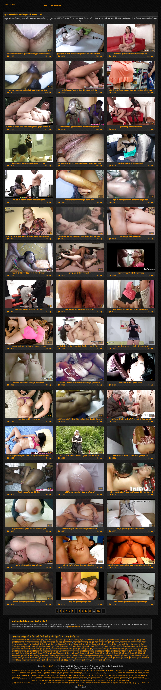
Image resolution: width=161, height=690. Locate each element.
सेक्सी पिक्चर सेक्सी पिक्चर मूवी (63, 653)
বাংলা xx (125, 670)
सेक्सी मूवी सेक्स (114, 678)
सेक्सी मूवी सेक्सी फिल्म (73, 678)
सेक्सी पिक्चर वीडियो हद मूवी (42, 653)
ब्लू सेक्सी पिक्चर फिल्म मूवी (128, 644)
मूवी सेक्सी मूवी (16, 678)
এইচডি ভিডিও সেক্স (131, 675)
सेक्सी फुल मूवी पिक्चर (57, 656)
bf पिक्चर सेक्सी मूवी (19, 640)
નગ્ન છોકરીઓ (35, 675)
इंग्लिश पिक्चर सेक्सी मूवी (93, 640)
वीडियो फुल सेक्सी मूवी (62, 675)
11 (90, 611)
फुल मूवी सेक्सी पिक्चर (96, 642)
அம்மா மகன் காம (112, 680)
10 (86, 611)
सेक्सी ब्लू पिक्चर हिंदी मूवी (114, 656)
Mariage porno (80, 683)
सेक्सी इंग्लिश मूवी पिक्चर (59, 649)
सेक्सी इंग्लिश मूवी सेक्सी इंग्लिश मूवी (80, 649)
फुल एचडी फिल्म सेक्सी (47, 642)
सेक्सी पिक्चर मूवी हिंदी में (119, 651)
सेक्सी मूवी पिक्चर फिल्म (26, 658)
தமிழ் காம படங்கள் (82, 670)
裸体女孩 (15, 683)
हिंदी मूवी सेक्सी (64, 673)
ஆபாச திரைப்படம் (95, 673)
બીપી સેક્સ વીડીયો (40, 670)
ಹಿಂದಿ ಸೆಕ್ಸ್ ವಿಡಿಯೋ (89, 680)
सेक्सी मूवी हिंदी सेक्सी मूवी (136, 678)
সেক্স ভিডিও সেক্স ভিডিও (43, 678)
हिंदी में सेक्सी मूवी (143, 675)
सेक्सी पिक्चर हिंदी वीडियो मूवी (135, 653)
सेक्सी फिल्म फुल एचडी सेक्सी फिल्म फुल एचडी (55, 680)
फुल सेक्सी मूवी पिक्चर (112, 642)
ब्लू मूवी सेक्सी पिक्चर (111, 644)
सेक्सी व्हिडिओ (133, 670)
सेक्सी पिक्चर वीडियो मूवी (24, 653)
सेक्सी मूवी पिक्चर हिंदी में (132, 658)
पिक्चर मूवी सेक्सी (10, 4)
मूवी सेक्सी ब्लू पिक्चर (109, 646)
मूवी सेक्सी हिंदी (124, 678)
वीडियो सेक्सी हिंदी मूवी (76, 673)
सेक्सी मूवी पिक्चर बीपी (62, 658)
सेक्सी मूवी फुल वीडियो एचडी (31, 660)
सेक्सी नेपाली (83, 678)
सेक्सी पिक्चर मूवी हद (87, 651)
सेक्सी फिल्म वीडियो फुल (59, 678)
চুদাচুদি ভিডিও (52, 683)
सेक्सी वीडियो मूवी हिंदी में (48, 675)
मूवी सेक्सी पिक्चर (75, 646)
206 (98, 611)
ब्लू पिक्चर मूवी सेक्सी (63, 644)
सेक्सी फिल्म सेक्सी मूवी (23, 675)
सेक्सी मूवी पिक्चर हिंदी (116, 658)
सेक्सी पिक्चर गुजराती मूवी (118, 649)
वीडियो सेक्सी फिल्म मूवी (75, 680)
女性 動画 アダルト (128, 683)
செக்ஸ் (85, 673)
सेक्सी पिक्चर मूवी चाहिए (51, 651)
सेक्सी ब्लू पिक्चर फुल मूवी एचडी (94, 656)
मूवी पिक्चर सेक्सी (45, 646)
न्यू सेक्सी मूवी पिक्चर (32, 642)
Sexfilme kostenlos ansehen (94, 683)
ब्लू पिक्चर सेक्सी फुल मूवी (79, 644)
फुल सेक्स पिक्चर (124, 680)
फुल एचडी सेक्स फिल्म (80, 642)
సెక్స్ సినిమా (141, 670)
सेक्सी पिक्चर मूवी (36, 651)
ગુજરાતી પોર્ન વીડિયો (18, 670)
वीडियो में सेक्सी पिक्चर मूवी (126, 646)
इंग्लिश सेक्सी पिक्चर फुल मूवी (129, 640)
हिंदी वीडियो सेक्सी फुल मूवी (51, 673)
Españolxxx (60, 683)
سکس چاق (138, 683)
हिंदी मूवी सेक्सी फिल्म (94, 678)
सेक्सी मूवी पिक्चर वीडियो (79, 658)
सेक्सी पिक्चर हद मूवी (82, 653)
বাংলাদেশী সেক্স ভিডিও (54, 670)
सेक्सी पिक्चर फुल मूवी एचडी (137, 649)
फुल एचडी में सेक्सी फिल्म (64, 642)
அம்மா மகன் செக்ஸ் (28, 678)
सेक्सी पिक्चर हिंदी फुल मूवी (99, 653)
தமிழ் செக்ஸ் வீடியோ (110, 673)
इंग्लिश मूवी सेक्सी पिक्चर (110, 640)
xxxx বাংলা (118, 670)
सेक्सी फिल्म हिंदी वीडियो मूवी (117, 675)
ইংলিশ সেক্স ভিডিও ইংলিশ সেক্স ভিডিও (130, 673)
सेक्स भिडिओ (110, 670)
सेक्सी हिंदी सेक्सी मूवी (75, 675)
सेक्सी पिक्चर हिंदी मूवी (116, 653)
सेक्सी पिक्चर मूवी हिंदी (102, 651)
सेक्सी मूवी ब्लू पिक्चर (49, 660)
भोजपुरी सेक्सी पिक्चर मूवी (29, 646)
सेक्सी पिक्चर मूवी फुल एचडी (69, 651)
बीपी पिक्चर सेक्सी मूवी (31, 644)
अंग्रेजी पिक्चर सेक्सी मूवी (35, 640)
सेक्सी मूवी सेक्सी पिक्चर (82, 660)
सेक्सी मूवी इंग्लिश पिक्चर (132, 656)
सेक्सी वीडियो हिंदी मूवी (68, 670)
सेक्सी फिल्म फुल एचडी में (20, 656)
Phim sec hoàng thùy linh (112, 683)
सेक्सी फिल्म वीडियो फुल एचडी (28, 673)
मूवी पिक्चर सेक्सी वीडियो (60, 646)
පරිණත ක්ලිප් (100, 680)
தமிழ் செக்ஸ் (29, 670)
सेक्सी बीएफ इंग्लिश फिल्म (74, 656)
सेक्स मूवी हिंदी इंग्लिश (43, 649)
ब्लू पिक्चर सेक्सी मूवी (96, 644)
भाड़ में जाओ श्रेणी (56, 6)
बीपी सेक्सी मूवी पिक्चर (47, 644)
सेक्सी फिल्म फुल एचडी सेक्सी (39, 656)
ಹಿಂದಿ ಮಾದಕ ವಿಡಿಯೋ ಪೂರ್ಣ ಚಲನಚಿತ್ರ (95, 675)
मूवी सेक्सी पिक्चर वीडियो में (91, 646)
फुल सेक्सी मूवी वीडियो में (128, 642)
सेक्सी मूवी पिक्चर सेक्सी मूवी (97, 658)
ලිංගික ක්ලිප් (105, 678)
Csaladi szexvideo (24, 683)
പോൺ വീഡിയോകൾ (97, 670)
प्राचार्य (45, 6)
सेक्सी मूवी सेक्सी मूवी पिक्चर (100, 660)
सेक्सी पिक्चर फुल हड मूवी (20, 651)
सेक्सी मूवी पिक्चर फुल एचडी (44, 658)
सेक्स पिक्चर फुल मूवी (28, 649)
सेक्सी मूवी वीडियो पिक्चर (64, 660)
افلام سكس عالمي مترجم (39, 683)
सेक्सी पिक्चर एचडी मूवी (101, 649)
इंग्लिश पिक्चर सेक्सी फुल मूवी (74, 640)
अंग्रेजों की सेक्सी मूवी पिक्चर (53, 640)
